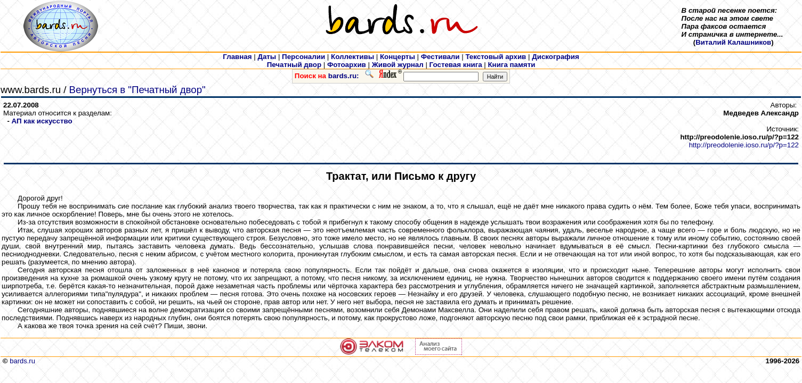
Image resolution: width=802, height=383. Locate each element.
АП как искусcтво (42, 121)
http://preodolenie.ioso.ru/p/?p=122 (744, 145)
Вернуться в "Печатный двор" (137, 89)
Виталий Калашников (733, 42)
